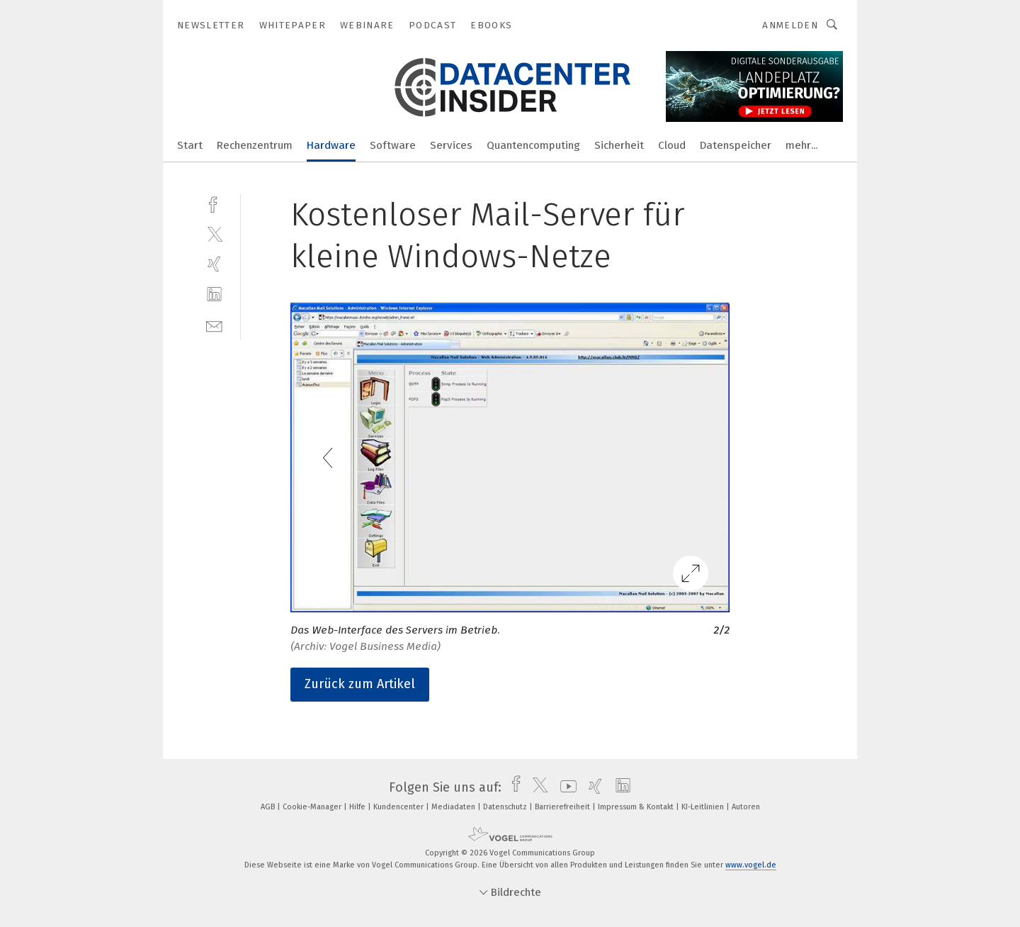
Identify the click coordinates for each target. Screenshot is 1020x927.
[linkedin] (214, 294)
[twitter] (214, 233)
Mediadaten (454, 806)
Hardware (331, 145)
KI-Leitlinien (703, 806)
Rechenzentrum (255, 145)
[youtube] (565, 787)
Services (451, 145)
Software (393, 145)
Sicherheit (619, 145)
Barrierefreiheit (563, 806)
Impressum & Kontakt (637, 806)
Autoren (746, 806)
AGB (269, 806)
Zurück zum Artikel (360, 684)
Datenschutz (506, 806)
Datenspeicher (735, 145)
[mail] (214, 325)
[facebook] (214, 203)
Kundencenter (399, 806)
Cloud (672, 145)
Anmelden (790, 25)
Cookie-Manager (313, 806)
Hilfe (358, 806)
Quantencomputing (533, 145)
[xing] (214, 264)
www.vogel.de (750, 865)
